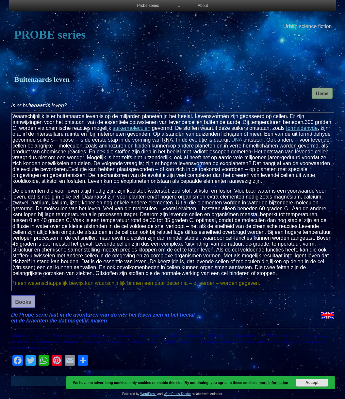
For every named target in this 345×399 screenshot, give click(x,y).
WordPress (148, 394)
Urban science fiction (307, 26)
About (203, 5)
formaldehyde (302, 128)
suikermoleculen (132, 128)
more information (273, 383)
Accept (312, 382)
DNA (236, 140)
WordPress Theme (177, 394)
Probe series (148, 5)
